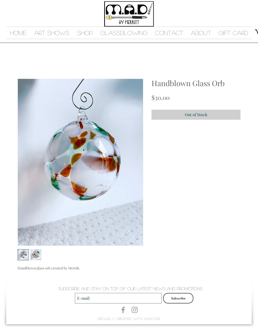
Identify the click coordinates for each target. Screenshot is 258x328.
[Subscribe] (178, 298)
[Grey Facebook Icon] (123, 310)
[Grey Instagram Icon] (135, 310)
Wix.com (152, 318)
